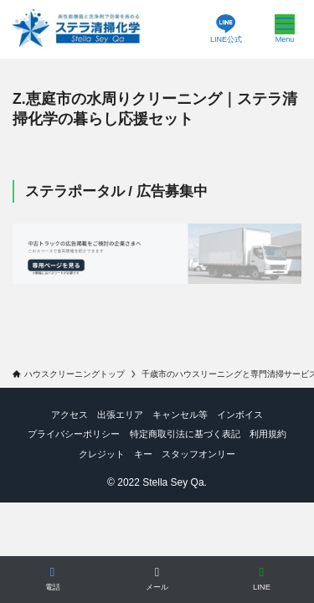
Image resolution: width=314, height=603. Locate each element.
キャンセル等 (180, 415)
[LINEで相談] (261, 579)
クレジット (102, 454)
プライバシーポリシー (74, 434)
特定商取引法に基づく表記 (185, 434)
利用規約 (268, 434)
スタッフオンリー (198, 454)
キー (143, 454)
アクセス (69, 415)
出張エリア (120, 415)
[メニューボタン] (284, 29)
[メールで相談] (157, 579)
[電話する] (52, 579)
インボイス (240, 415)
